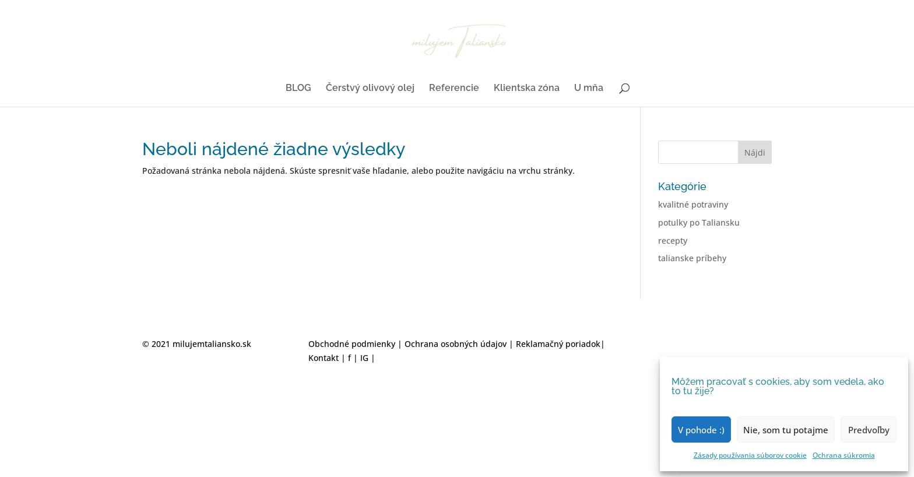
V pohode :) (701, 430)
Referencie (454, 88)
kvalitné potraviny (693, 204)
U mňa (588, 88)
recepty (672, 240)
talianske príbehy (692, 258)
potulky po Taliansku (699, 222)
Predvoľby (869, 430)
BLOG (298, 88)
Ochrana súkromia (844, 455)
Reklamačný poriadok (558, 343)
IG (364, 357)
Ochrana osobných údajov (457, 343)
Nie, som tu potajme (785, 430)
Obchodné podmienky (353, 343)
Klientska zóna (527, 88)
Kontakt (323, 357)
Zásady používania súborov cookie (750, 455)
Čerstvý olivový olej (370, 88)
